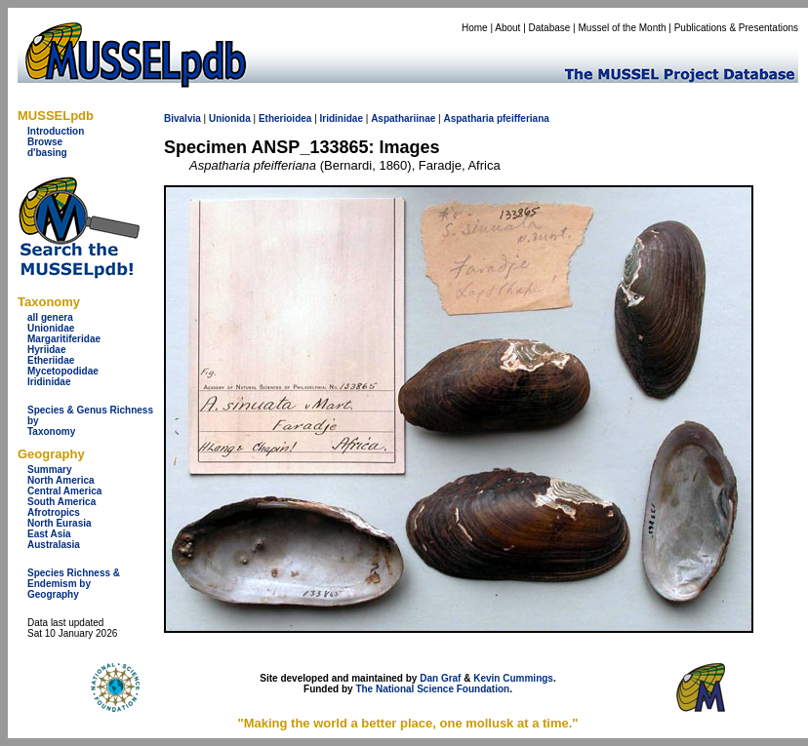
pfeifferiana (523, 118)
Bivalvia (182, 118)
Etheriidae (50, 360)
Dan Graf (440, 678)
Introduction (55, 131)
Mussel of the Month (623, 27)
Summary (49, 469)
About (507, 27)
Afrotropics (53, 512)
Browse (44, 142)
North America (61, 480)
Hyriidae (46, 349)
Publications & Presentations (736, 27)
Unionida (230, 118)
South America (61, 501)
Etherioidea (285, 118)
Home (475, 27)
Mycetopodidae (63, 371)
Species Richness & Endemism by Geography (73, 584)
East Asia (49, 534)
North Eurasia (59, 523)
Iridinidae (48, 381)
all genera (50, 317)
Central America (64, 491)
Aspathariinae (403, 118)
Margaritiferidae (64, 339)
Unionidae (50, 328)
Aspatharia (468, 118)
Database (550, 27)
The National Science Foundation (432, 689)
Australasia (53, 544)
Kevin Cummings (513, 678)
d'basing (47, 152)
